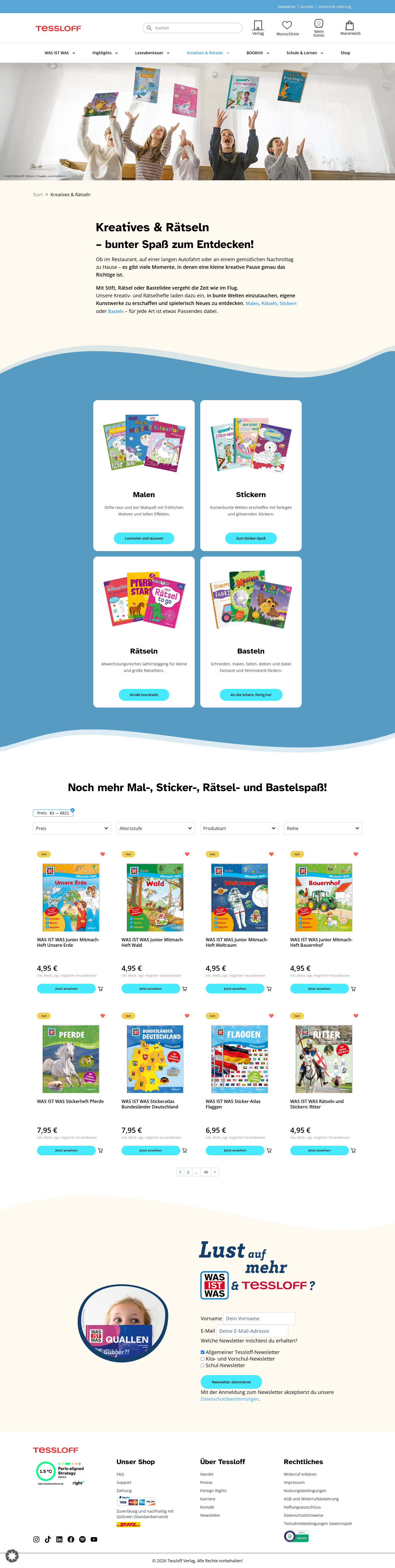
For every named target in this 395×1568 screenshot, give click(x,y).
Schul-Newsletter (225, 1368)
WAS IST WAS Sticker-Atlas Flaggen (233, 1105)
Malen (143, 493)
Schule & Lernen (305, 53)
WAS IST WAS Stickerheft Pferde (70, 1103)
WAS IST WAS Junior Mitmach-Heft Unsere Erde (68, 942)
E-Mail (208, 1334)
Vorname (211, 1322)
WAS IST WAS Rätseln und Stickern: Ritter (317, 1105)
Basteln (250, 650)
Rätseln (144, 650)
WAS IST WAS (60, 53)
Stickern (251, 493)
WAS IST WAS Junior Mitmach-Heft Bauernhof (321, 942)
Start (38, 195)
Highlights (105, 53)
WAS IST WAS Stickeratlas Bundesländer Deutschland (150, 1105)
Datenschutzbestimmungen (232, 1402)
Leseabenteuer (152, 53)
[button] (99, 989)
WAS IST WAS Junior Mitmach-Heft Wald (153, 942)
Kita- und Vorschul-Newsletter (240, 1362)
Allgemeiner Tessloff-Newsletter (243, 1355)
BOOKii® (258, 53)
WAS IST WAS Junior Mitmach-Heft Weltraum (237, 942)
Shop (345, 52)
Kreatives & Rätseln (208, 53)
